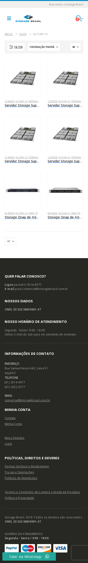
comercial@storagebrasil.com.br (27, 400)
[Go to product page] (22, 78)
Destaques (34, 101)
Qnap (31, 213)
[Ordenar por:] (43, 47)
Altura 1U (21, 101)
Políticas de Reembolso (21, 478)
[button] (9, 18)
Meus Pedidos (14, 438)
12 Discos (10, 101)
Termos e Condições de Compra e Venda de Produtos (42, 492)
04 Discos (10, 213)
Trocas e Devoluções (19, 472)
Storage (76, 101)
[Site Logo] (28, 18)
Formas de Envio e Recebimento (27, 466)
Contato (10, 418)
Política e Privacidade (19, 498)
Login (8, 443)
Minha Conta (13, 424)
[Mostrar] (75, 47)
